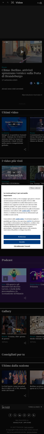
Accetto (22, 242)
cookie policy (26, 210)
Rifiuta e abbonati (35, 188)
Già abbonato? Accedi (22, 246)
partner (29, 221)
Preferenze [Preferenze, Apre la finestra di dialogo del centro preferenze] (22, 237)
